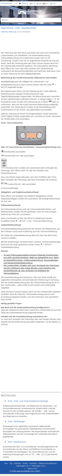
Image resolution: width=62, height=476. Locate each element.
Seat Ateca (4, 32)
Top (10, 463)
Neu (6, 463)
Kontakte (33, 463)
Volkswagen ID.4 (38, 466)
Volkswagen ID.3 (23, 466)
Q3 (16, 4)
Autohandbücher (6, 3)
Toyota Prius (32, 468)
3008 (38, 4)
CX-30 (32, 4)
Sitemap (17, 463)
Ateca (46, 4)
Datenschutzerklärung (47, 463)
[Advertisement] (31, 42)
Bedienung (12, 32)
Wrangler (23, 4)
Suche (25, 463)
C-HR (52, 4)
